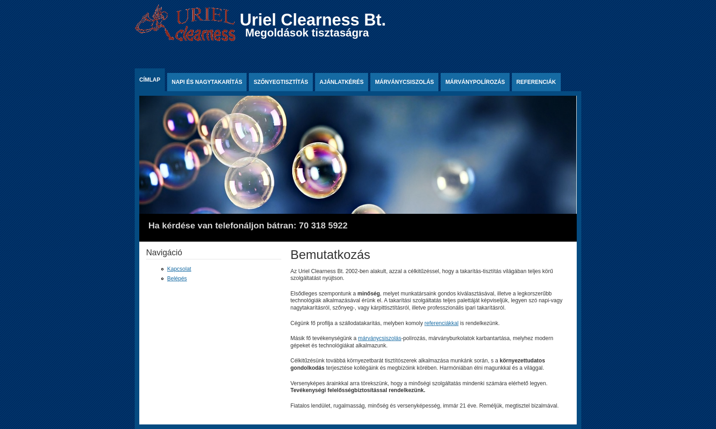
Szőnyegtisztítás (280, 82)
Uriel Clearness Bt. (313, 19)
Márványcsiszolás (404, 82)
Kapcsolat (179, 269)
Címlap (149, 80)
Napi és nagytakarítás (207, 82)
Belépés (177, 278)
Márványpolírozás (475, 82)
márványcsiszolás (379, 338)
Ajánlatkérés (341, 82)
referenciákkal (441, 323)
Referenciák (536, 82)
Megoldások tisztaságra (307, 32)
